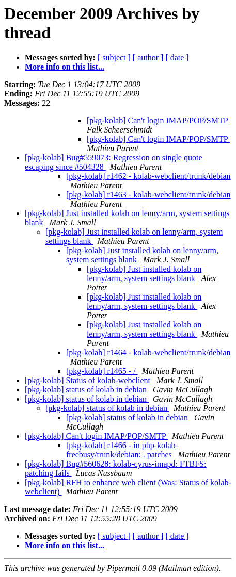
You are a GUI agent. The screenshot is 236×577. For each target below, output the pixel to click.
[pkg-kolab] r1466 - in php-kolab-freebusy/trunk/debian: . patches (122, 450)
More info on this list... (64, 66)
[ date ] (176, 57)
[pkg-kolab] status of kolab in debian (87, 389)
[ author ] (148, 57)
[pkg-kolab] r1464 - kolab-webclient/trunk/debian (148, 352)
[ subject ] (114, 57)
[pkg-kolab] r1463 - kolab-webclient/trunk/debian (148, 194)
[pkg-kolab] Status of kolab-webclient (88, 380)
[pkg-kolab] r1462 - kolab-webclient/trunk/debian (148, 176)
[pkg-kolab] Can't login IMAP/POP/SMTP (158, 120)
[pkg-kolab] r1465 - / (102, 371)
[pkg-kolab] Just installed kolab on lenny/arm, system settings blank (144, 274)
